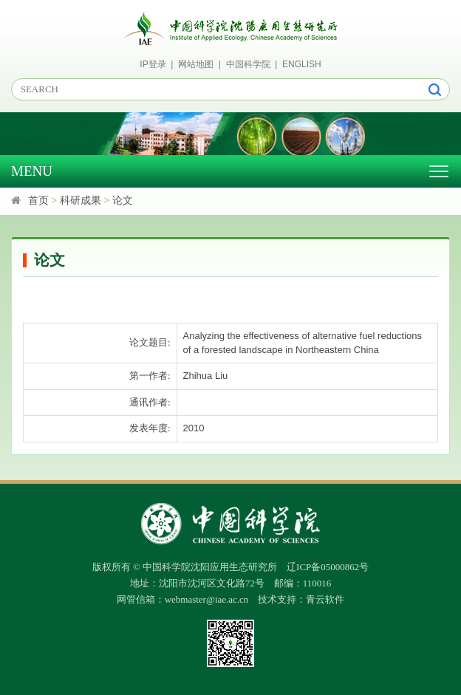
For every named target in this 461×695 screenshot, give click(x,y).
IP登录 (152, 64)
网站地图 (196, 64)
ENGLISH (301, 64)
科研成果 (80, 200)
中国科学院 (248, 64)
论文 (122, 200)
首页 (38, 200)
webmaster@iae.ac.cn (207, 599)
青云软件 (325, 599)
